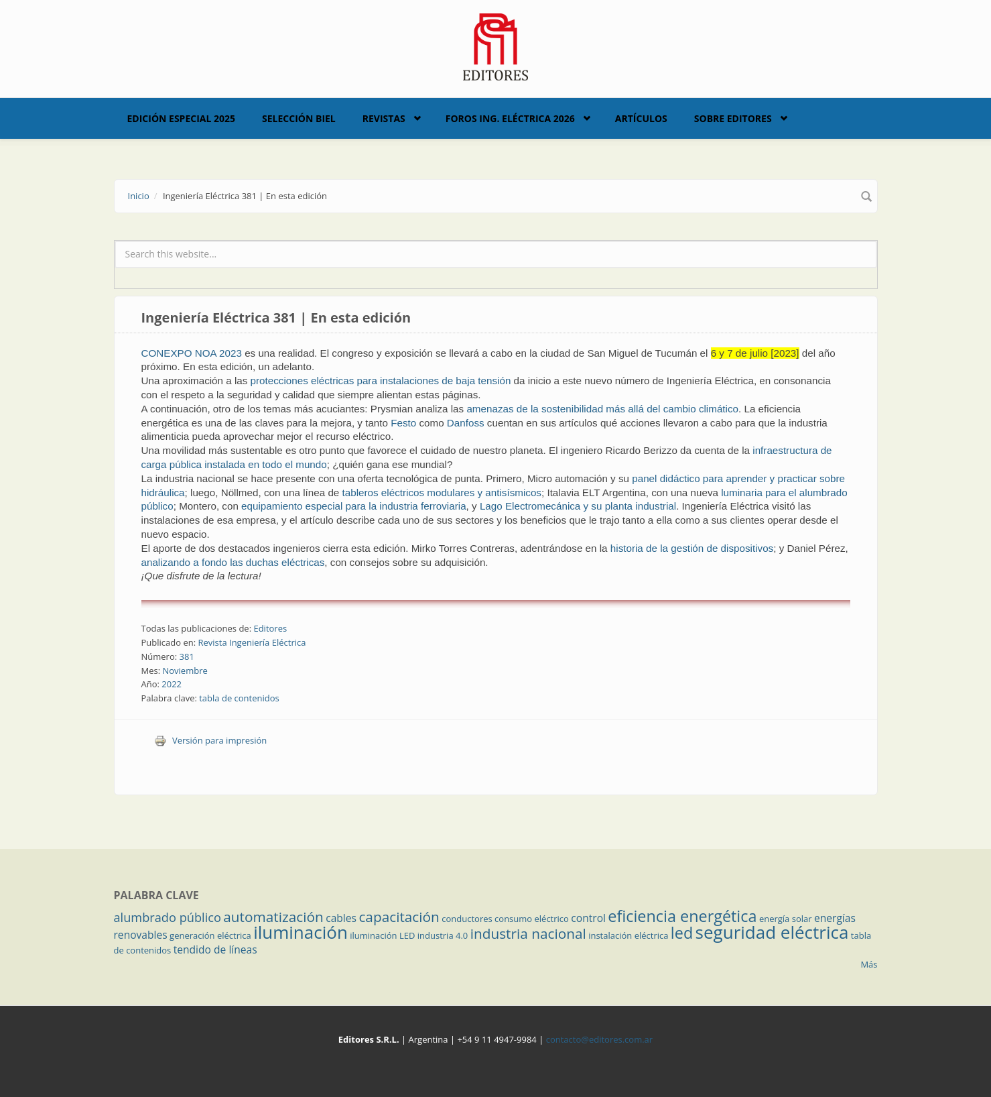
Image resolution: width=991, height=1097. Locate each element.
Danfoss (465, 422)
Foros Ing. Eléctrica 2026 (510, 118)
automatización (273, 916)
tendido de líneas (215, 949)
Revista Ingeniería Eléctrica (252, 642)
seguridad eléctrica (772, 932)
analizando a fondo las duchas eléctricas (233, 562)
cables (341, 918)
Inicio (138, 196)
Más (868, 964)
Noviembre (184, 671)
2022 (171, 684)
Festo (403, 422)
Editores (270, 628)
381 (187, 656)
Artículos (641, 118)
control (588, 918)
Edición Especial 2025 (181, 118)
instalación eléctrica (628, 935)
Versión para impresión (210, 740)
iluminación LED (382, 935)
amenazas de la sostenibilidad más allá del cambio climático (602, 408)
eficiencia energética (682, 916)
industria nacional (528, 933)
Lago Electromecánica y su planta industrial (578, 506)
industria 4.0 (442, 935)
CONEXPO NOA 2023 (191, 353)
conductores (467, 919)
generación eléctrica (210, 935)
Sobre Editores (733, 118)
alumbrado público (167, 917)
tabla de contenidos (239, 698)
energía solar (785, 919)
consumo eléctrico (531, 919)
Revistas (383, 118)
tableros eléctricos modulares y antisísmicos (441, 492)
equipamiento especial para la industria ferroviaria (353, 506)
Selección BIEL (299, 118)
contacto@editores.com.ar (599, 1039)
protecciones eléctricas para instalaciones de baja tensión (381, 380)
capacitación (398, 916)
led (682, 932)
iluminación (300, 932)
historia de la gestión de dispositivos (691, 548)
